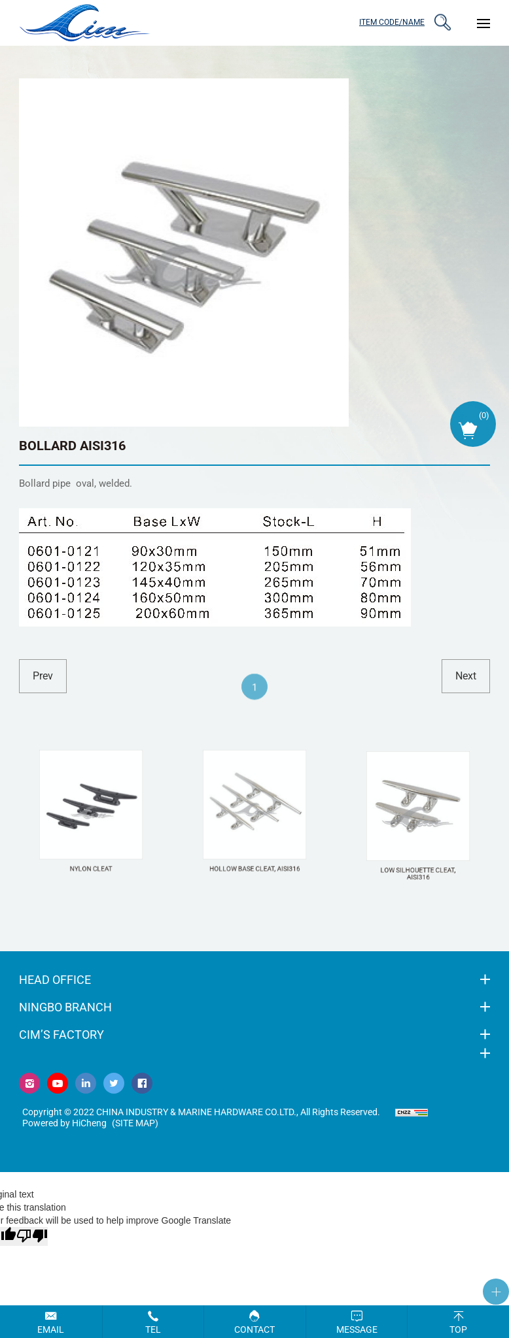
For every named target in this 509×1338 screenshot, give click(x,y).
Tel (153, 1329)
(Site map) (135, 1123)
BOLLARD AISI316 (72, 445)
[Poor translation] (32, 1236)
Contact (254, 1329)
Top (458, 1329)
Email (50, 1329)
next (465, 676)
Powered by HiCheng (64, 1123)
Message (356, 1329)
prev (43, 676)
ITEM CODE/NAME (392, 22)
